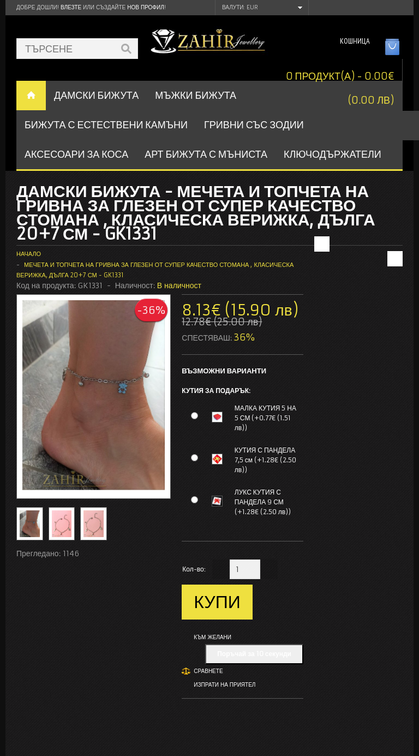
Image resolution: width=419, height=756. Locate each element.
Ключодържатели (332, 154)
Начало (28, 254)
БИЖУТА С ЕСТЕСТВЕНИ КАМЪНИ (106, 124)
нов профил (145, 7)
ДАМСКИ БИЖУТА (96, 95)
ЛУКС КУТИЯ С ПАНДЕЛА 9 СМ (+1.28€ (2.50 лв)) (263, 502)
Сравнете (208, 671)
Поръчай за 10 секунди (254, 654)
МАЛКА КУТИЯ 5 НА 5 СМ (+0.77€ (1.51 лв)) (265, 418)
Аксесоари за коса (76, 154)
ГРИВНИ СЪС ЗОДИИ (254, 124)
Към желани (212, 637)
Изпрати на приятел (224, 684)
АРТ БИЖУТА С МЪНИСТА (206, 154)
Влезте (71, 7)
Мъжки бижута (195, 95)
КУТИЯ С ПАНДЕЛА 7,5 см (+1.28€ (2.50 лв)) (265, 460)
